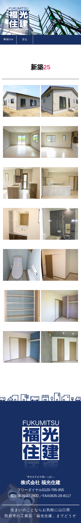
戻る (24, 39)
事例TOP (8, 39)
